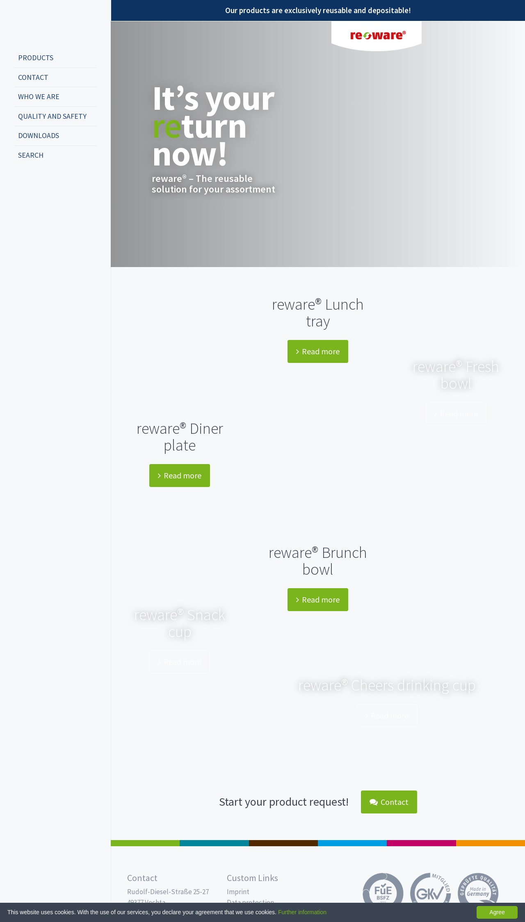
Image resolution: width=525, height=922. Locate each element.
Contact (33, 77)
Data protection (250, 902)
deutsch (23, 182)
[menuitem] (55, 58)
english (35, 182)
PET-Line (490, 843)
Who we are (38, 96)
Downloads (38, 135)
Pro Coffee (283, 843)
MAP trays (214, 843)
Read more (318, 351)
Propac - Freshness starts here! (45, 24)
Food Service (421, 843)
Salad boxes (145, 843)
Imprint (238, 891)
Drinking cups (352, 843)
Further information (302, 912)
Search (30, 155)
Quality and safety (52, 116)
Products (35, 57)
